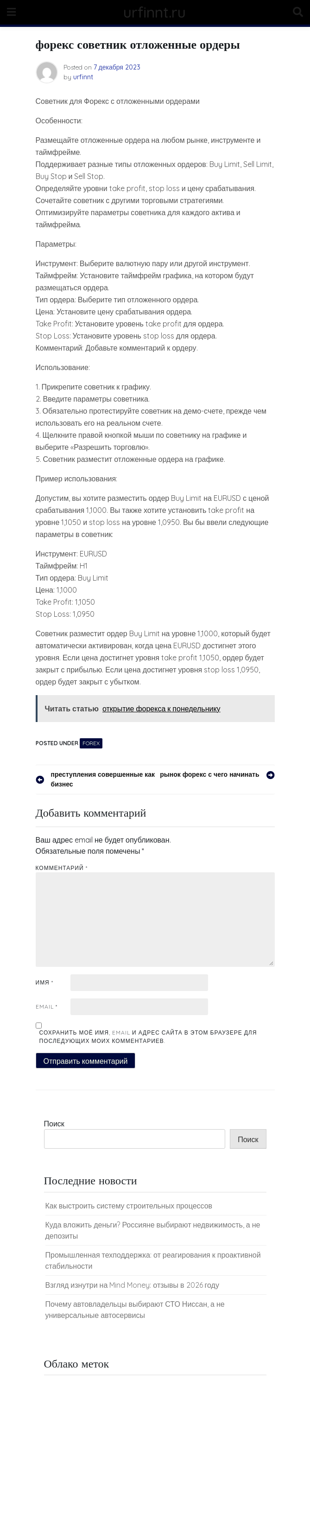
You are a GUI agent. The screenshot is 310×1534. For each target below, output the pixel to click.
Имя (44, 982)
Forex (91, 743)
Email (46, 1006)
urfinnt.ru (154, 12)
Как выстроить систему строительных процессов (129, 1205)
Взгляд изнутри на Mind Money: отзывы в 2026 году (132, 1285)
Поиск (54, 1123)
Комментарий (62, 867)
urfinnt (83, 77)
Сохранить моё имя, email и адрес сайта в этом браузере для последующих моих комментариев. (148, 1036)
